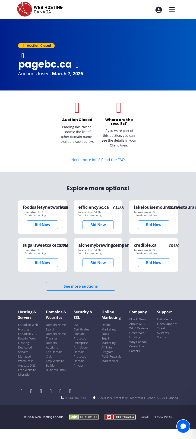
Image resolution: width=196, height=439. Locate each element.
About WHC (137, 324)
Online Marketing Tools (108, 329)
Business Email (56, 370)
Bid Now (42, 224)
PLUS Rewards (111, 356)
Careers (134, 351)
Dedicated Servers (25, 349)
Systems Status (163, 335)
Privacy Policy (162, 416)
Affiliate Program (107, 349)
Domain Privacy (79, 363)
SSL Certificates (81, 327)
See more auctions (81, 286)
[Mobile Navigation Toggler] (172, 9)
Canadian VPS (27, 334)
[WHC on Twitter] (33, 391)
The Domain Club (54, 354)
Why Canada (138, 342)
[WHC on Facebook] (23, 391)
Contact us (136, 346)
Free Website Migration (27, 372)
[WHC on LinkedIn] (42, 391)
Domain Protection (81, 354)
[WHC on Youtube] (62, 391)
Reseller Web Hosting (27, 340)
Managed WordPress (25, 358)
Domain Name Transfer (56, 336)
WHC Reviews (138, 328)
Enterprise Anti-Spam (81, 345)
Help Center (165, 319)
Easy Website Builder (55, 363)
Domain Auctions (52, 345)
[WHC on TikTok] (71, 391)
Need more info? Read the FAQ (98, 159)
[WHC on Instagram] (52, 391)
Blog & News (137, 319)
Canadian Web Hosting (28, 327)
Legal (145, 416)
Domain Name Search (56, 327)
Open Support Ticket (167, 326)
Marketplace (110, 361)
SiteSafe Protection (81, 336)
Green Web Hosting (137, 335)
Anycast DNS (27, 365)
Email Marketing (108, 340)
